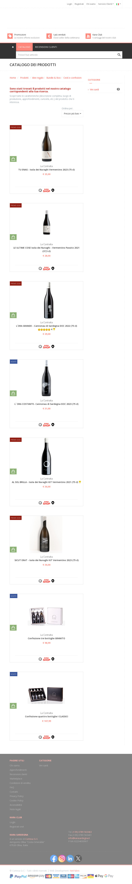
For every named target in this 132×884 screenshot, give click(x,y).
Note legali (15, 809)
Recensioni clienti (46, 46)
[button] (118, 4)
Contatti (14, 791)
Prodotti (24, 77)
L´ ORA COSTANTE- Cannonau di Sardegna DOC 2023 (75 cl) (46, 403)
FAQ (12, 787)
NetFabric (75, 870)
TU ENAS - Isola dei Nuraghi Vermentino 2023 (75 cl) (46, 169)
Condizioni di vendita (20, 783)
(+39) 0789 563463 (82, 831)
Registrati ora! (17, 826)
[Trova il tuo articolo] (69, 55)
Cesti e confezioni (72, 77)
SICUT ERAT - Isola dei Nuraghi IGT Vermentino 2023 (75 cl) (47, 560)
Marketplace (16, 778)
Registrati (79, 3)
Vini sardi (94, 89)
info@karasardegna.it (79, 838)
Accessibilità (16, 804)
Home (13, 77)
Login (69, 3)
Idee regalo (37, 77)
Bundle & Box (53, 77)
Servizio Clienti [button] (106, 3)
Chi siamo (91, 3)
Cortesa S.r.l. (31, 838)
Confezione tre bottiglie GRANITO (46, 638)
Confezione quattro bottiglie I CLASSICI (46, 716)
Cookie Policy (16, 800)
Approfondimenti (18, 769)
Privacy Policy (16, 796)
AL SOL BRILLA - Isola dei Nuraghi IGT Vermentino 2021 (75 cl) (45, 482)
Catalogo (24, 46)
